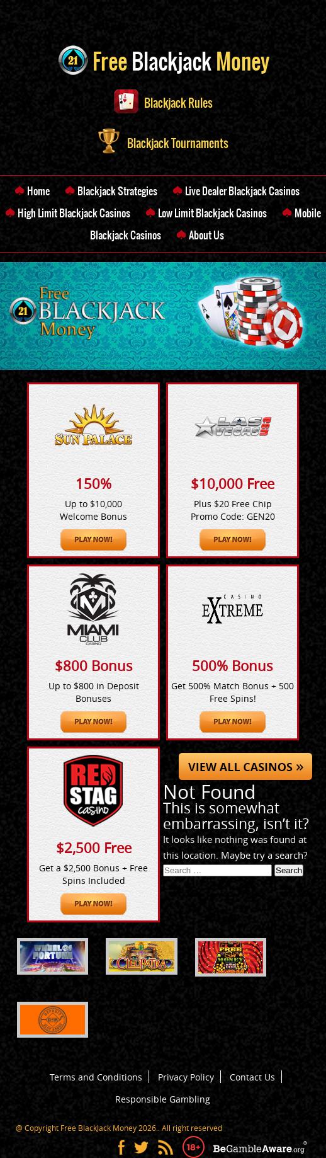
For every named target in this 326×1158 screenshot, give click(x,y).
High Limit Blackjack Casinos (74, 213)
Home (38, 190)
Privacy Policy (186, 1077)
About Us (206, 235)
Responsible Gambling (162, 1099)
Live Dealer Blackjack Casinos (242, 190)
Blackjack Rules (163, 103)
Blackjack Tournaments (163, 143)
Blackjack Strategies (117, 190)
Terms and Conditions (96, 1077)
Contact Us (252, 1077)
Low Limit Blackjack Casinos (212, 213)
